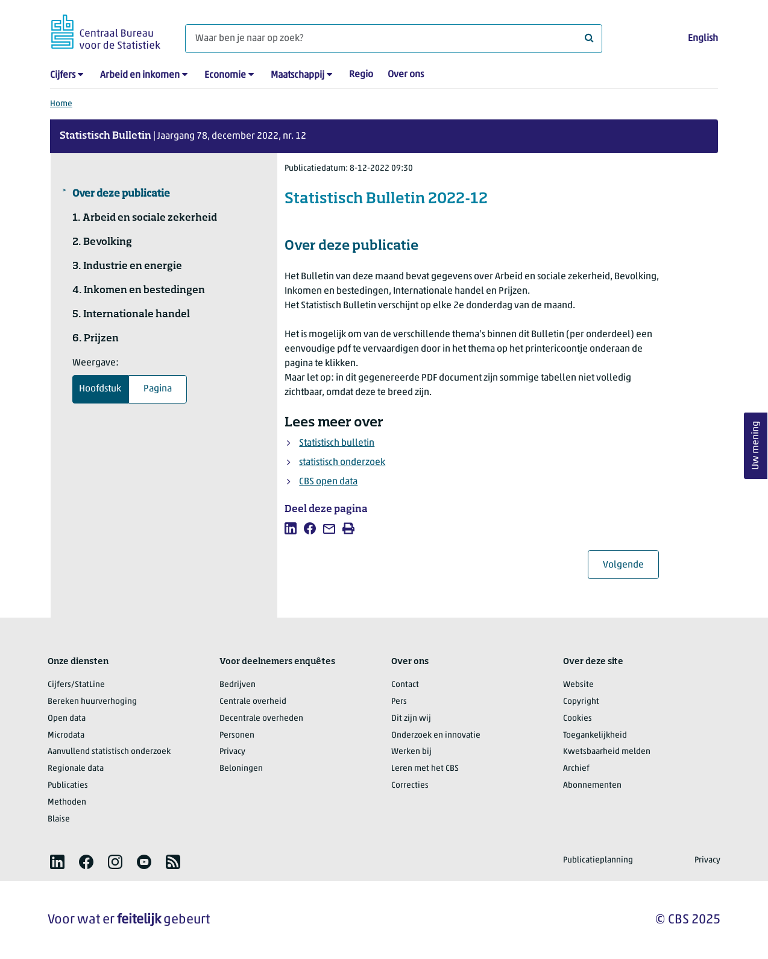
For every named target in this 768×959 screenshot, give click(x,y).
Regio (361, 75)
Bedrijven (237, 685)
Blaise (59, 819)
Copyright (581, 702)
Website (578, 685)
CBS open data (328, 482)
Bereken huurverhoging (92, 702)
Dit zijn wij (411, 719)
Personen (236, 735)
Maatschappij (297, 75)
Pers (399, 702)
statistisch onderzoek (342, 462)
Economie (225, 75)
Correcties (410, 786)
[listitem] (290, 528)
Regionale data (76, 769)
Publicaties (68, 786)
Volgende (631, 565)
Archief (576, 769)
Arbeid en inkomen (140, 75)
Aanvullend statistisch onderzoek (109, 752)
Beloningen (241, 769)
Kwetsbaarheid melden (606, 752)
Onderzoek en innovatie (435, 735)
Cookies (577, 719)
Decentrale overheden (261, 719)
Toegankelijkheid (595, 735)
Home (61, 104)
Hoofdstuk (100, 389)
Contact (405, 685)
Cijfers (62, 75)
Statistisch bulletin (336, 443)
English (703, 38)
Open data (67, 719)
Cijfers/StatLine (76, 685)
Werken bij (411, 752)
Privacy (232, 752)
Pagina (157, 389)
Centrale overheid (252, 702)
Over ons (406, 75)
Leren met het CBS (425, 769)
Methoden (67, 802)
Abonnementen (592, 786)
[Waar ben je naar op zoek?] (393, 38)
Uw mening (756, 446)
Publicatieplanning (598, 860)
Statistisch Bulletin (105, 136)
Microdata (66, 735)
